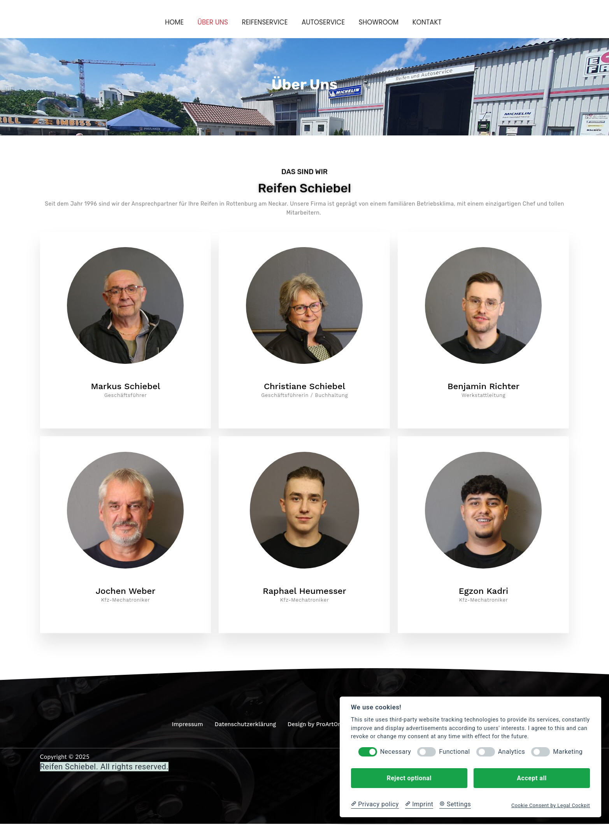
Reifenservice (264, 22)
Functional (454, 751)
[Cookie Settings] (455, 804)
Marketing (568, 751)
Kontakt (430, 22)
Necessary (395, 751)
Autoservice (324, 22)
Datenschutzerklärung (243, 725)
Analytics (511, 751)
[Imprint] (419, 804)
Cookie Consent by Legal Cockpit (550, 805)
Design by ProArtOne (316, 725)
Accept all (531, 778)
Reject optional (409, 778)
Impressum (184, 725)
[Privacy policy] (375, 804)
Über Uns (210, 22)
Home (171, 22)
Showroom (380, 22)
